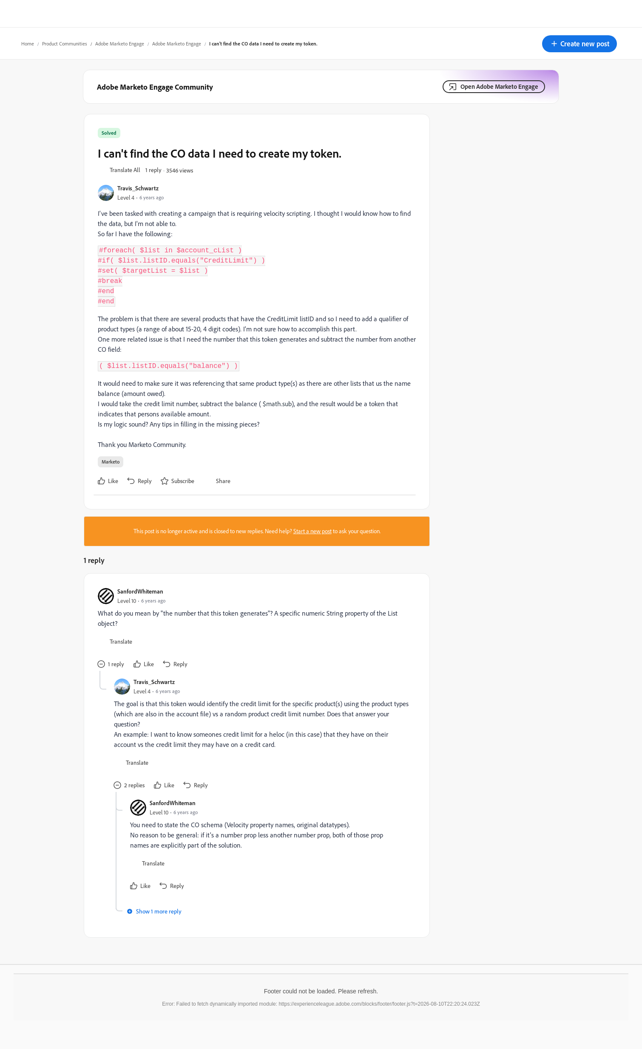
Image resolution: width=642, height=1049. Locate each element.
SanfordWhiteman (140, 591)
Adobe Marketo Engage (119, 43)
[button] (579, 43)
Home (27, 43)
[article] (255, 629)
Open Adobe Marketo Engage (499, 86)
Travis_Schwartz (138, 188)
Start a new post (312, 531)
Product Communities (64, 43)
